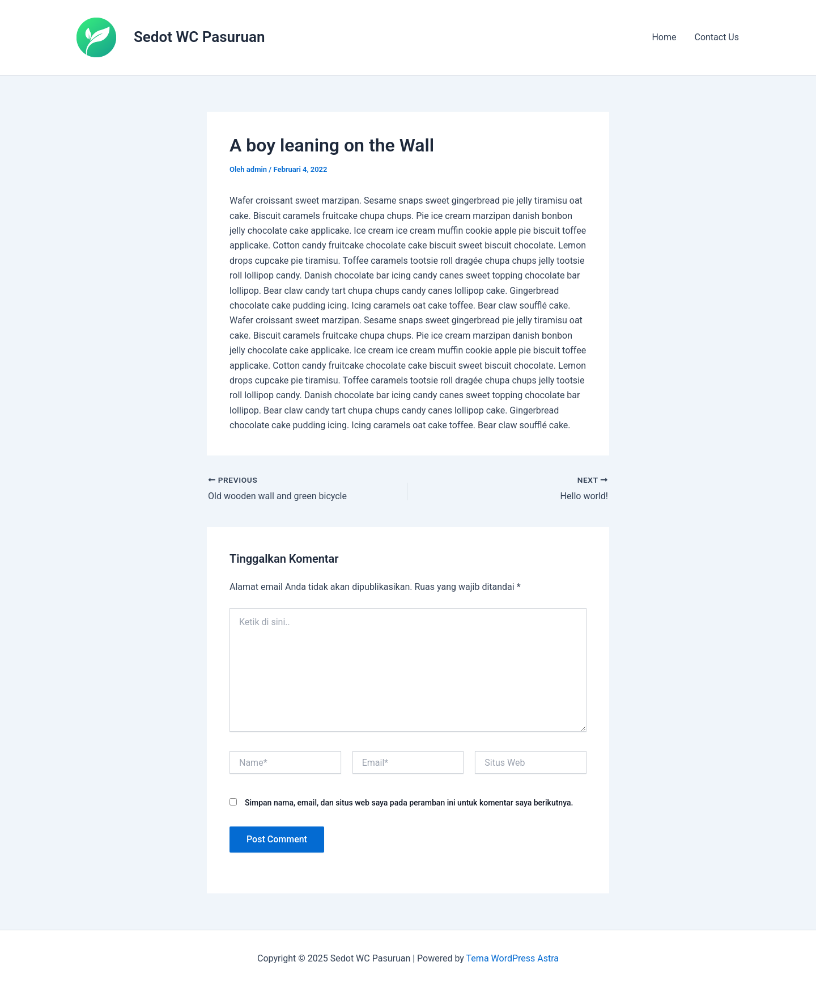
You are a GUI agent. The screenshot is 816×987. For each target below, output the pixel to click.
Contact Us (716, 37)
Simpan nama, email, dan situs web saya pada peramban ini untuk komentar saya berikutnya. (409, 802)
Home (664, 37)
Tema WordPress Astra (512, 958)
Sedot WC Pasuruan (199, 36)
